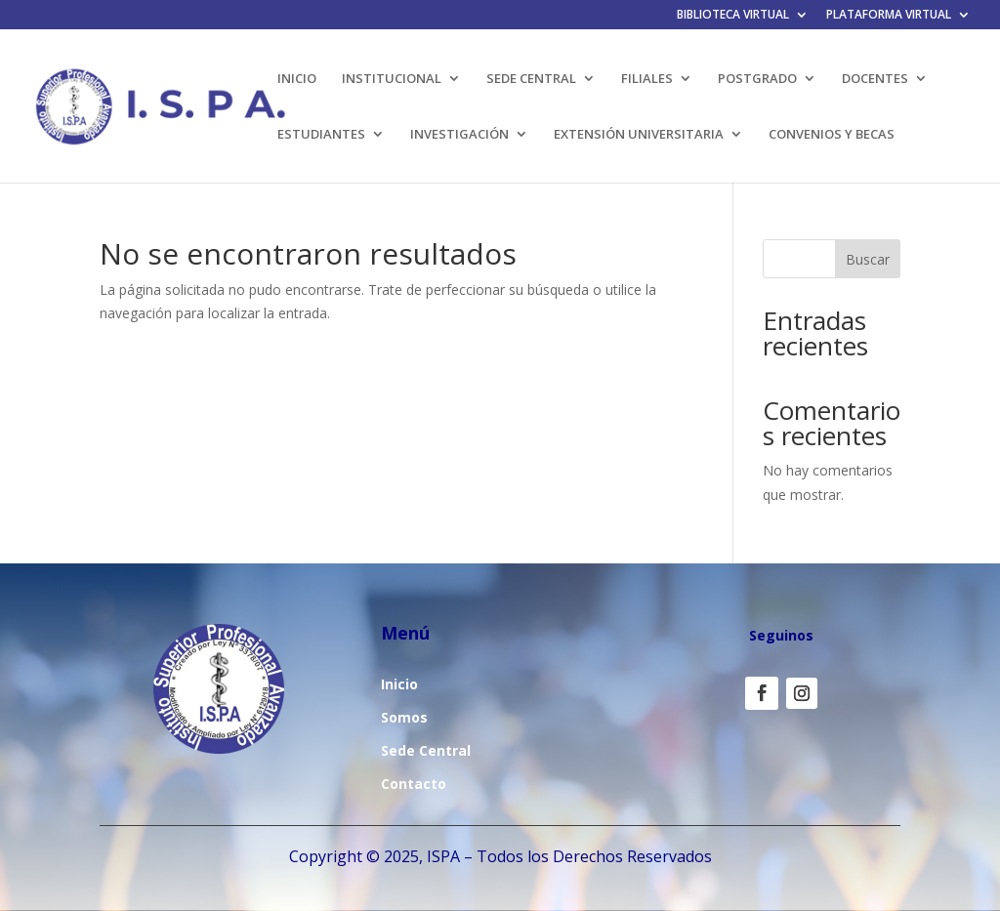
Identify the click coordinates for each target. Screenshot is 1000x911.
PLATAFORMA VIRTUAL (888, 15)
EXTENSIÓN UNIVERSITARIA (639, 135)
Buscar (868, 259)
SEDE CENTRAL (531, 79)
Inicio (399, 684)
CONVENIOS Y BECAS (832, 135)
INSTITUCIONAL (391, 79)
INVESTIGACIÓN (459, 135)
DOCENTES (875, 79)
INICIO (296, 79)
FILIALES (647, 79)
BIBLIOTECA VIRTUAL (733, 15)
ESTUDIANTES (321, 135)
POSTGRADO (757, 79)
